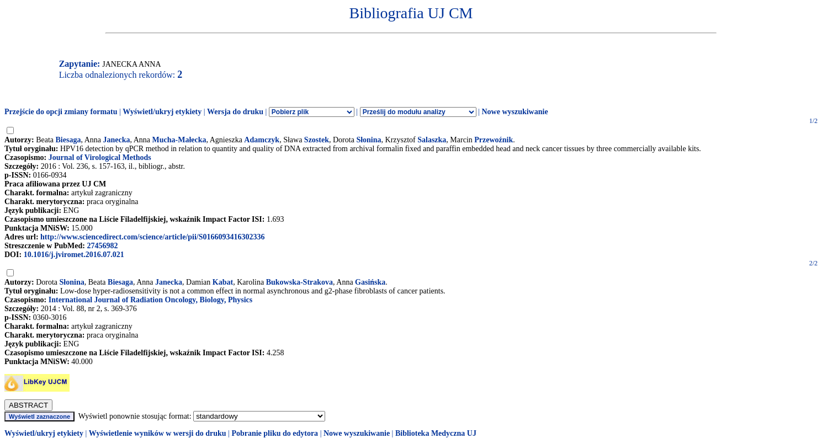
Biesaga (68, 140)
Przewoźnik (493, 140)
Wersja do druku (235, 112)
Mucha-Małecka (179, 140)
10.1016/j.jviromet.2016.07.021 (74, 254)
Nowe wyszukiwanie (514, 112)
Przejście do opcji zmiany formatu (61, 112)
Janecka (116, 140)
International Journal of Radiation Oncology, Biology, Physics (151, 300)
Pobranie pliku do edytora (274, 433)
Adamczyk (261, 140)
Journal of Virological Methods (100, 157)
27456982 (102, 246)
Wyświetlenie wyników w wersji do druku (157, 433)
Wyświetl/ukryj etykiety (162, 112)
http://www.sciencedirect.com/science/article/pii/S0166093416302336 (152, 237)
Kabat (223, 282)
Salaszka (431, 140)
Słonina (368, 140)
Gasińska (370, 282)
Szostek (316, 140)
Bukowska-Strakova (299, 282)
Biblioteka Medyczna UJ (435, 433)
